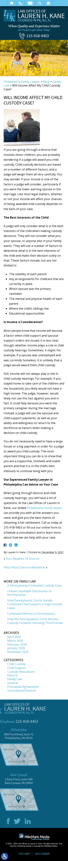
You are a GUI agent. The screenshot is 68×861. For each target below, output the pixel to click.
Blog (46, 82)
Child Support (16, 668)
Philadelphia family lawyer (44, 508)
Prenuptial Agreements (23, 687)
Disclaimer (42, 853)
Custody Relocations (21, 672)
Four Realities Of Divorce (22, 559)
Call (20, 3)
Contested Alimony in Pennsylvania (31, 614)
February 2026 (17, 644)
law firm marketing (17, 846)
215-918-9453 (37, 36)
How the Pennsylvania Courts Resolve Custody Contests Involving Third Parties (35, 621)
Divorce (12, 675)
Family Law (14, 679)
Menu (48, 3)
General (12, 683)
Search (39, 3)
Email (30, 3)
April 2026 (14, 637)
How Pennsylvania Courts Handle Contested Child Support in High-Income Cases (34, 604)
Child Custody (16, 664)
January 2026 (16, 648)
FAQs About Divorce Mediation (24, 567)
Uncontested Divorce (21, 691)
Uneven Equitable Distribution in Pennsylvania (29, 593)
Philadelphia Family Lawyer (22, 82)
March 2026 (15, 641)
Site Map (24, 853)
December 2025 (17, 652)
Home (12, 3)
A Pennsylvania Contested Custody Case (34, 585)
